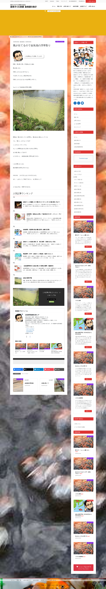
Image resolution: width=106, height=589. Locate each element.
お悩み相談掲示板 (78, 146)
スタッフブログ (59, 41)
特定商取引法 (81, 1)
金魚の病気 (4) (77, 192)
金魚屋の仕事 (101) (78, 208)
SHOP (46, 1)
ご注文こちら (77, 423)
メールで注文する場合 (79, 427)
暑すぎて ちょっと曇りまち (20, 354)
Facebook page (83, 158)
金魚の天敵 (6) (77, 189)
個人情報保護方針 (73, 1)
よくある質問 (77, 123)
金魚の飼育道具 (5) (78, 205)
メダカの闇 (41, 353)
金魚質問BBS (29, 334)
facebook (52, 1)
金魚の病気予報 (30, 332)
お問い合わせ (91, 1)
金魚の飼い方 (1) (78, 202)
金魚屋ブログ (44, 580)
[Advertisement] (53, 23)
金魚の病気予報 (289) (79, 195)
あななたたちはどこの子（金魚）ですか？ (32, 354)
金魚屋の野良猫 (29, 385)
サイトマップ (64, 1)
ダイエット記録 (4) (78, 182)
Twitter (57, 1)
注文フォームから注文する (53, 11)
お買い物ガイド (27, 580)
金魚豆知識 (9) (77, 212)
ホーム (75, 114)
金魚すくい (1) (77, 186)
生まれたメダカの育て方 (81, 366)
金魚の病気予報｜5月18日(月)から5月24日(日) (56, 354)
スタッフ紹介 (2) (78, 179)
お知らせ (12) (77, 171)
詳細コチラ (88, 246)
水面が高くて (45, 385)
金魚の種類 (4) (77, 199)
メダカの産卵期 (79, 398)
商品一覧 (76, 117)
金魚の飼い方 (77, 140)
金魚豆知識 (76, 143)
